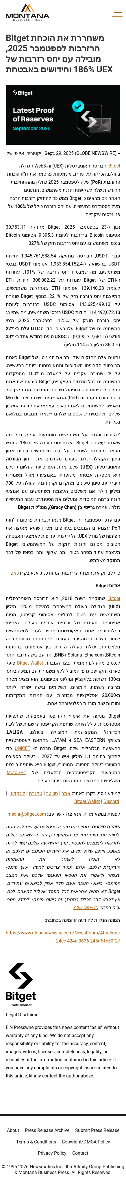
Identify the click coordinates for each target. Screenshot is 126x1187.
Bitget (114, 166)
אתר (66, 793)
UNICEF (22, 748)
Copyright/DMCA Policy (86, 1142)
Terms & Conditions (36, 1142)
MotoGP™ (16, 772)
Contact (80, 1153)
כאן (15, 573)
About (13, 1130)
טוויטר (52, 793)
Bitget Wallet (30, 663)
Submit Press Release (97, 1130)
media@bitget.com (27, 814)
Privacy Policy (52, 1153)
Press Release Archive (47, 1130)
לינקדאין (16, 793)
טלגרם (35, 793)
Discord (111, 801)
